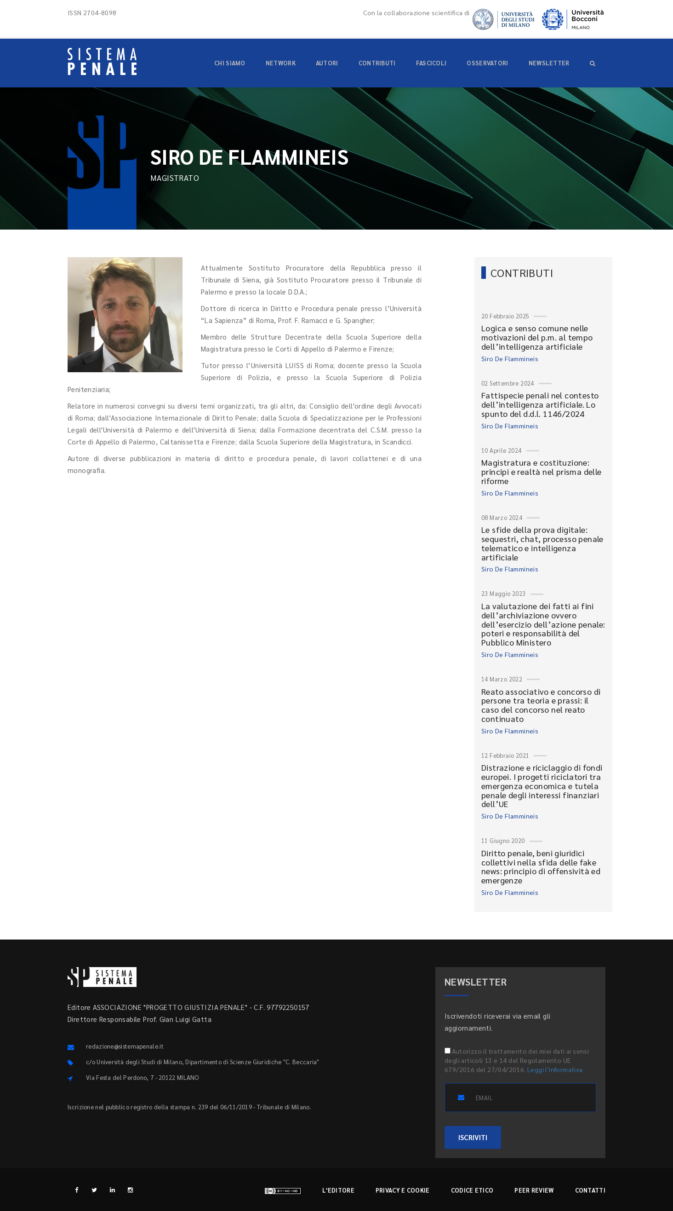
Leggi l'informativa (555, 1069)
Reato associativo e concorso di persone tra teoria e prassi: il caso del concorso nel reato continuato (540, 705)
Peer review (533, 1190)
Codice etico (472, 1190)
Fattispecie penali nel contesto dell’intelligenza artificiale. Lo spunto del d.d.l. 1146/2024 (540, 404)
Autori (327, 63)
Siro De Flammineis (509, 358)
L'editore (338, 1190)
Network (281, 63)
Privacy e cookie (403, 1190)
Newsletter (549, 63)
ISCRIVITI (472, 1137)
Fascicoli (431, 63)
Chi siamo (229, 63)
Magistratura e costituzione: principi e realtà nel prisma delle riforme (541, 471)
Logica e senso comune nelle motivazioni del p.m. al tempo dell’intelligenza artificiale (537, 337)
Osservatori (487, 63)
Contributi (377, 63)
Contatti (590, 1190)
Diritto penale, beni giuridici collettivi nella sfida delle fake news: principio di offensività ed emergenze (540, 866)
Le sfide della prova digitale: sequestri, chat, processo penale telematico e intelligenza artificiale (542, 543)
